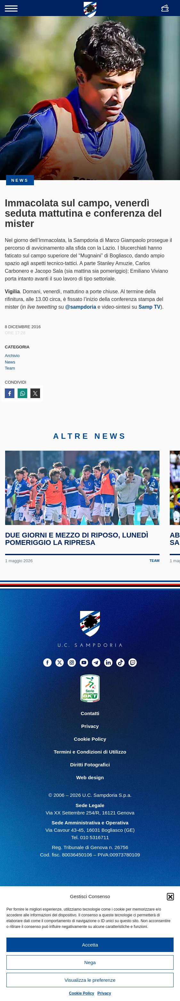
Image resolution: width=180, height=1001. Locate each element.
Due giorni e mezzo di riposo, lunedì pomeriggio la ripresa (77, 547)
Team (10, 368)
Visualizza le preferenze (90, 980)
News (10, 362)
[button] (170, 896)
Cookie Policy (81, 993)
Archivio (12, 355)
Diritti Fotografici (90, 773)
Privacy (104, 993)
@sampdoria (80, 307)
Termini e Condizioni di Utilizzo (90, 760)
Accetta (90, 944)
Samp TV (149, 307)
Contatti (90, 722)
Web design (90, 786)
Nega (90, 962)
